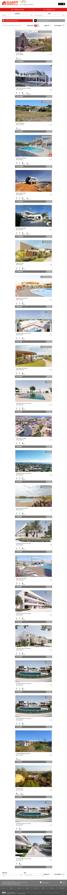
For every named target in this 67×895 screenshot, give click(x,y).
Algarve (27, 888)
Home (3, 888)
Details (49, 61)
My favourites (62, 888)
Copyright (23, 892)
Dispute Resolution (48, 892)
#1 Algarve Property (26, 4)
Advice (19, 888)
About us (35, 888)
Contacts (51, 888)
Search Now (18, 9)
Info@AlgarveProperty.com (13, 884)
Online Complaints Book (38, 892)
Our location (44, 882)
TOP (62, 882)
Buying (11, 888)
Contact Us (49, 9)
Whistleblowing (57, 892)
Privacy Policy (29, 892)
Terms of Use (17, 892)
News (43, 888)
